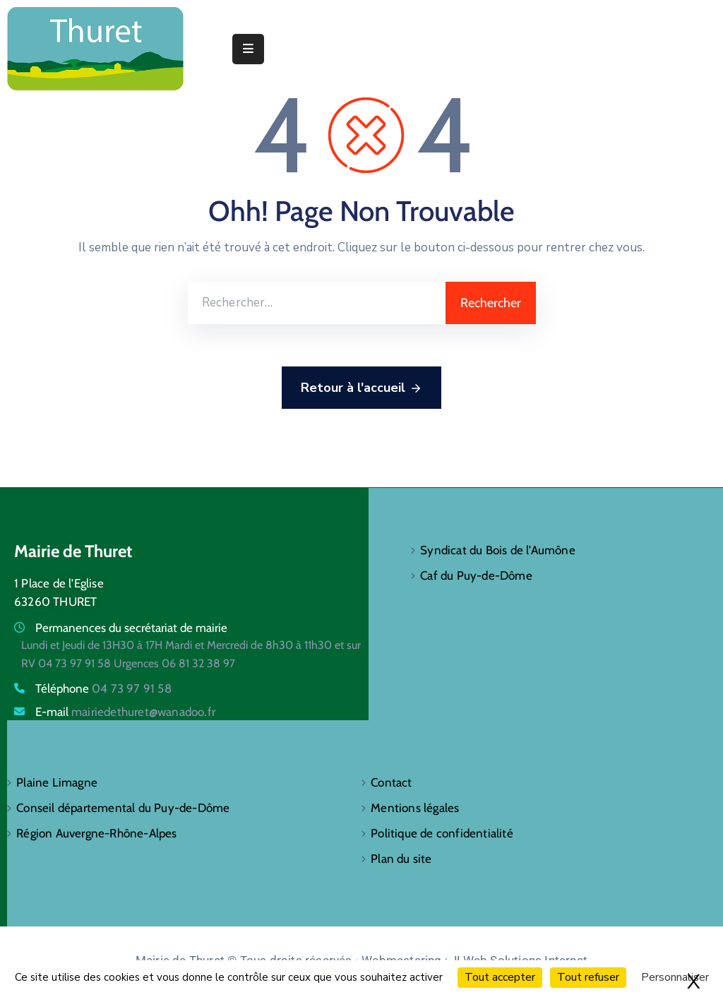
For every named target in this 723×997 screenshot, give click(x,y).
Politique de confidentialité (442, 833)
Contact (391, 782)
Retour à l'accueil (361, 388)
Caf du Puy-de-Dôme (476, 575)
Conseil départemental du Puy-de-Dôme (122, 808)
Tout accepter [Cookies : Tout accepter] (500, 977)
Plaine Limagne (56, 782)
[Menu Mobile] (248, 49)
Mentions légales (415, 808)
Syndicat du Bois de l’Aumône (497, 550)
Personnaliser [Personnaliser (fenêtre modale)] (675, 977)
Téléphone (103, 688)
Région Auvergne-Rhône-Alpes (96, 833)
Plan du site (401, 859)
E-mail (125, 712)
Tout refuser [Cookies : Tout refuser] (588, 977)
